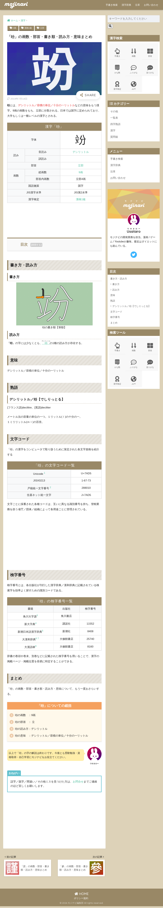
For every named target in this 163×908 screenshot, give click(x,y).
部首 (150, 52)
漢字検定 (117, 86)
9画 (14, 28)
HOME (81, 896)
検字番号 (115, 318)
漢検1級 (28, 28)
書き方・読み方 (118, 280)
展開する (36, 245)
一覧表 (114, 118)
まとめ (113, 324)
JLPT (133, 86)
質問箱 (114, 137)
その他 (114, 111)
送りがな (150, 69)
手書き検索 (112, 4)
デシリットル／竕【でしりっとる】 (131, 307)
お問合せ (78, 783)
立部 (43, 28)
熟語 (112, 302)
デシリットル (81, 152)
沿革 (137, 4)
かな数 (117, 69)
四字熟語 (115, 124)
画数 (133, 52)
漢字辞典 (126, 4)
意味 (112, 296)
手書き (117, 52)
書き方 (116, 285)
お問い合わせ (151, 4)
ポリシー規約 (81, 900)
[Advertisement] (54, 218)
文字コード (116, 313)
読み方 (116, 291)
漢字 (113, 131)
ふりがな (133, 69)
